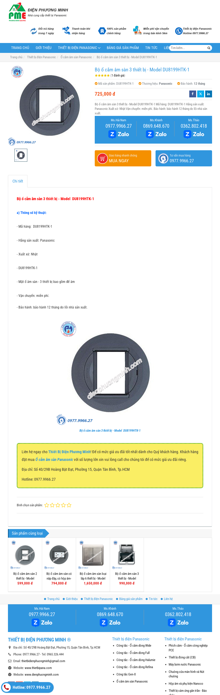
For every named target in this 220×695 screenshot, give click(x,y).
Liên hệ (167, 599)
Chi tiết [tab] (17, 181)
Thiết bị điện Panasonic (77, 48)
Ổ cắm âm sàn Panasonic (132, 681)
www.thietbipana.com (38, 668)
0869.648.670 (156, 126)
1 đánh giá (118, 75)
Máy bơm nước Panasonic (185, 664)
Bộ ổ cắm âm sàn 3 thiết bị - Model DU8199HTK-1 (110, 431)
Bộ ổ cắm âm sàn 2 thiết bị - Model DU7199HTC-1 (25, 578)
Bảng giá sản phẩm (123, 48)
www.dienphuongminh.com (42, 675)
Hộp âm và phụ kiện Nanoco (186, 684)
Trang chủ (20, 48)
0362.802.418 (194, 126)
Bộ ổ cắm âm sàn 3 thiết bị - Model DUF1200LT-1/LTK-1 (127, 578)
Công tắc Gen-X (126, 674)
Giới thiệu (44, 48)
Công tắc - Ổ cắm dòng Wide (133, 645)
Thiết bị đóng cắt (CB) (182, 657)
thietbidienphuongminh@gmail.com (43, 661)
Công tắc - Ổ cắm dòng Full (133, 653)
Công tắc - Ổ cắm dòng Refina (134, 667)
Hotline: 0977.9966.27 (26, 687)
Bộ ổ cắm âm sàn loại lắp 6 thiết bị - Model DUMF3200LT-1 (93, 578)
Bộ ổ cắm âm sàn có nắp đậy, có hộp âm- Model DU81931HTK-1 (59, 578)
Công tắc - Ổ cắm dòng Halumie (135, 660)
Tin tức (151, 48)
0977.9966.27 (118, 126)
